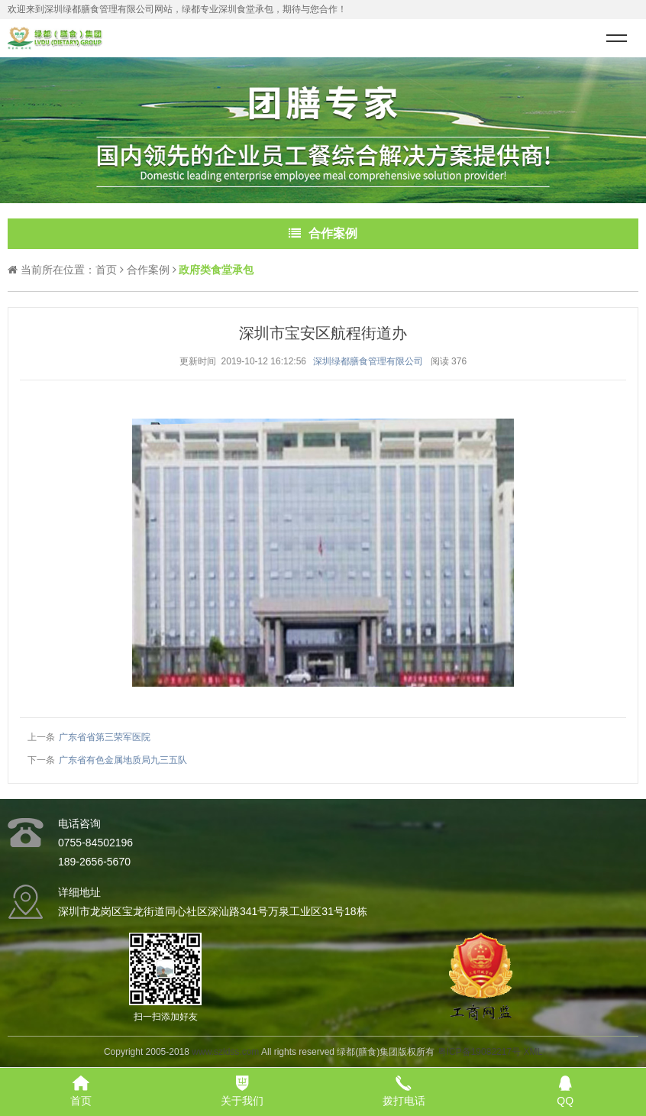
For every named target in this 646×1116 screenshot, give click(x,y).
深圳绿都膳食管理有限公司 (368, 361)
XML (532, 1051)
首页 (106, 270)
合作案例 (148, 270)
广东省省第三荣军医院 (104, 737)
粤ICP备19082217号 (479, 1051)
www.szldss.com (225, 1051)
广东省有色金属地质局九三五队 (123, 760)
